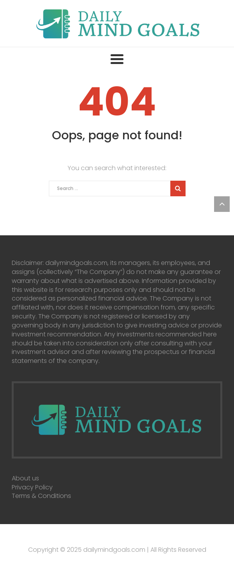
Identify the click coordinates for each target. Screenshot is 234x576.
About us (25, 478)
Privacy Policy (32, 487)
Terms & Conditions (41, 495)
